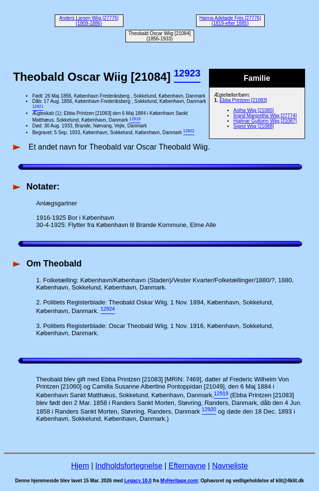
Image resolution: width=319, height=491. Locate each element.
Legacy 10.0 (138, 480)
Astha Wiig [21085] (253, 110)
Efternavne (187, 466)
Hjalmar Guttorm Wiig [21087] (265, 121)
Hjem (80, 466)
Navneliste (230, 466)
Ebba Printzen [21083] (243, 100)
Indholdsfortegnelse (128, 466)
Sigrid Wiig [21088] (253, 126)
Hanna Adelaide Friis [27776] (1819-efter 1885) (230, 20)
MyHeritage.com (178, 480)
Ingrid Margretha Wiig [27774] (265, 115)
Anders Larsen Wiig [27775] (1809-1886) (88, 20)
